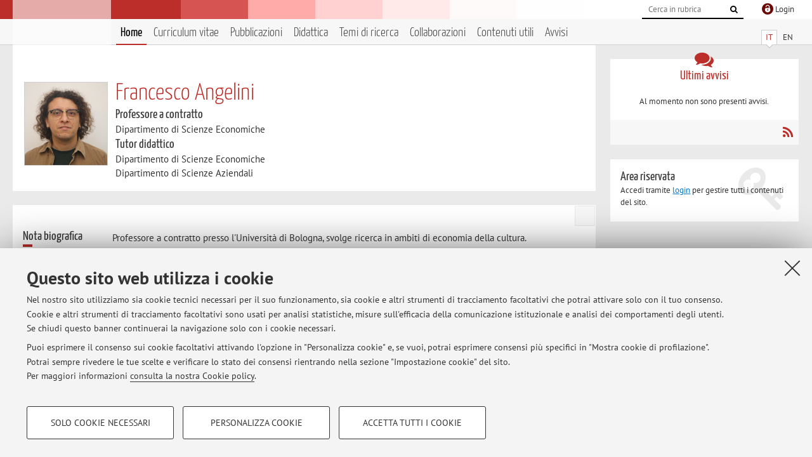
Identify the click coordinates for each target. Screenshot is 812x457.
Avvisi (556, 33)
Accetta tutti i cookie (412, 422)
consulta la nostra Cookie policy (192, 375)
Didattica (311, 33)
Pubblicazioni (256, 33)
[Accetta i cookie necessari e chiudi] (792, 268)
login (681, 190)
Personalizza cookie (257, 422)
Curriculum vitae (186, 33)
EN (788, 37)
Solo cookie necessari (100, 422)
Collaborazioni (438, 33)
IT (769, 37)
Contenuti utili (505, 33)
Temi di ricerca (368, 33)
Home (131, 33)
